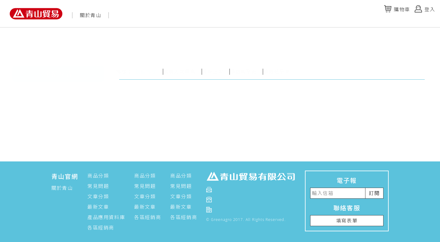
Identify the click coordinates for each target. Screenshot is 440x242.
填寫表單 (347, 220)
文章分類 (98, 196)
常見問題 (98, 186)
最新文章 (98, 207)
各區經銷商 (100, 227)
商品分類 (98, 175)
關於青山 (90, 15)
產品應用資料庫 (106, 217)
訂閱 (374, 193)
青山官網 (64, 176)
